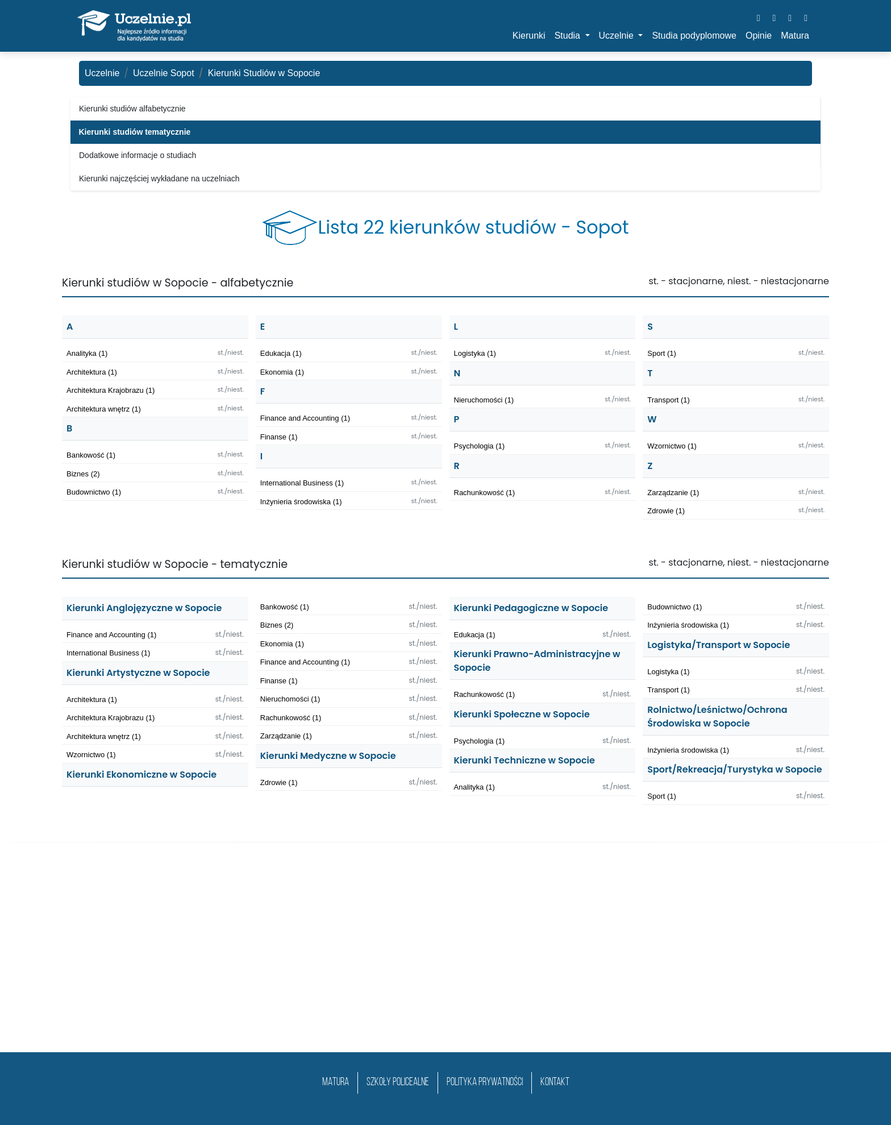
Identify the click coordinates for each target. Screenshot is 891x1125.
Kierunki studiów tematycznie (135, 131)
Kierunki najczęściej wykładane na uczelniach (159, 178)
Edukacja (281, 353)
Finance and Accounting (305, 418)
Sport (661, 353)
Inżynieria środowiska (301, 501)
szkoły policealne (398, 1082)
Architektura (91, 372)
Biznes (83, 474)
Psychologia (479, 446)
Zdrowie (666, 511)
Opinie (759, 35)
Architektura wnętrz (103, 409)
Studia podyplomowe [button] (694, 35)
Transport (668, 400)
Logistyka (475, 353)
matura (335, 1082)
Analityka (86, 353)
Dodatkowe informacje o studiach (137, 155)
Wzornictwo (672, 446)
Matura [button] (795, 35)
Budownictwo (93, 492)
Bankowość (90, 455)
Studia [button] (569, 35)
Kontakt (554, 1082)
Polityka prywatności (485, 1082)
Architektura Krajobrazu (110, 390)
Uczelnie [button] (617, 35)
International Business (302, 483)
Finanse (279, 437)
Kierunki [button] (529, 35)
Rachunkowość (484, 492)
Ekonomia (282, 372)
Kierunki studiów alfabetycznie (132, 108)
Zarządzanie (673, 492)
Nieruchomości (484, 400)
